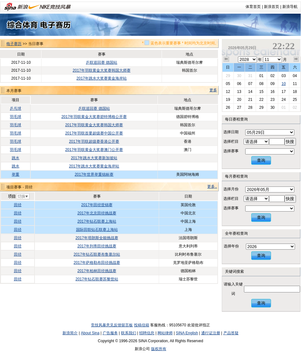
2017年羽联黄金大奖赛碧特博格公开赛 (94, 116)
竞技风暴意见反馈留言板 (112, 325)
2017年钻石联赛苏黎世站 (96, 279)
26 (228, 107)
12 (228, 91)
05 (228, 84)
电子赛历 (14, 44)
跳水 (15, 158)
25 (295, 99)
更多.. (212, 186)
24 (283, 99)
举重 (15, 174)
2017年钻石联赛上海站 (96, 221)
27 (239, 107)
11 (295, 84)
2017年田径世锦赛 (96, 205)
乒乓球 (15, 108)
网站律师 (165, 333)
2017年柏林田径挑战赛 (96, 271)
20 (239, 99)
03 (283, 76)
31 (250, 76)
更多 (213, 90)
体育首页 (253, 6)
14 (250, 91)
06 (239, 84)
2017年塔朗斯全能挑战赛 (96, 238)
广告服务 (110, 333)
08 (261, 84)
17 (283, 91)
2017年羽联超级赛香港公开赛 (94, 141)
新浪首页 (271, 6)
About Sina (90, 333)
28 (250, 107)
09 (272, 84)
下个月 (296, 59)
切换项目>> (18, 196)
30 (239, 76)
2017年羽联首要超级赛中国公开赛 (94, 133)
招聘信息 (146, 333)
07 (250, 84)
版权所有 (158, 349)
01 (261, 76)
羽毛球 (15, 116)
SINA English (187, 333)
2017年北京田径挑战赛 (96, 213)
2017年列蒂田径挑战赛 (96, 246)
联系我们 (128, 333)
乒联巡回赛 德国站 (101, 62)
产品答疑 (231, 333)
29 (228, 76)
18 (295, 91)
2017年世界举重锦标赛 (94, 174)
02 (272, 76)
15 (261, 91)
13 (239, 91)
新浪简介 (70, 333)
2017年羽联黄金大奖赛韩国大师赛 (102, 70)
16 (272, 91)
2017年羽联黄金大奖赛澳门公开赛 (94, 149)
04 (295, 76)
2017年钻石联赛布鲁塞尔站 (97, 254)
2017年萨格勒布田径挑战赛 (97, 262)
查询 (261, 160)
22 (261, 99)
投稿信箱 (141, 325)
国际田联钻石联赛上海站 (97, 229)
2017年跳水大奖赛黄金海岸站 (101, 78)
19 (228, 99)
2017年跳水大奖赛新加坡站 (94, 158)
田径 (18, 205)
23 (272, 99)
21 (250, 99)
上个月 (226, 59)
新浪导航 (290, 6)
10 (283, 84)
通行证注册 (210, 333)
